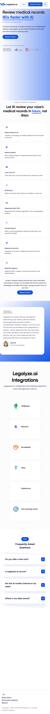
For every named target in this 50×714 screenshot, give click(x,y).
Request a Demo (35, 4)
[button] (45, 4)
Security (5, 703)
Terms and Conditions (10, 700)
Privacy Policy (6, 697)
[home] (8, 4)
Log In (24, 4)
